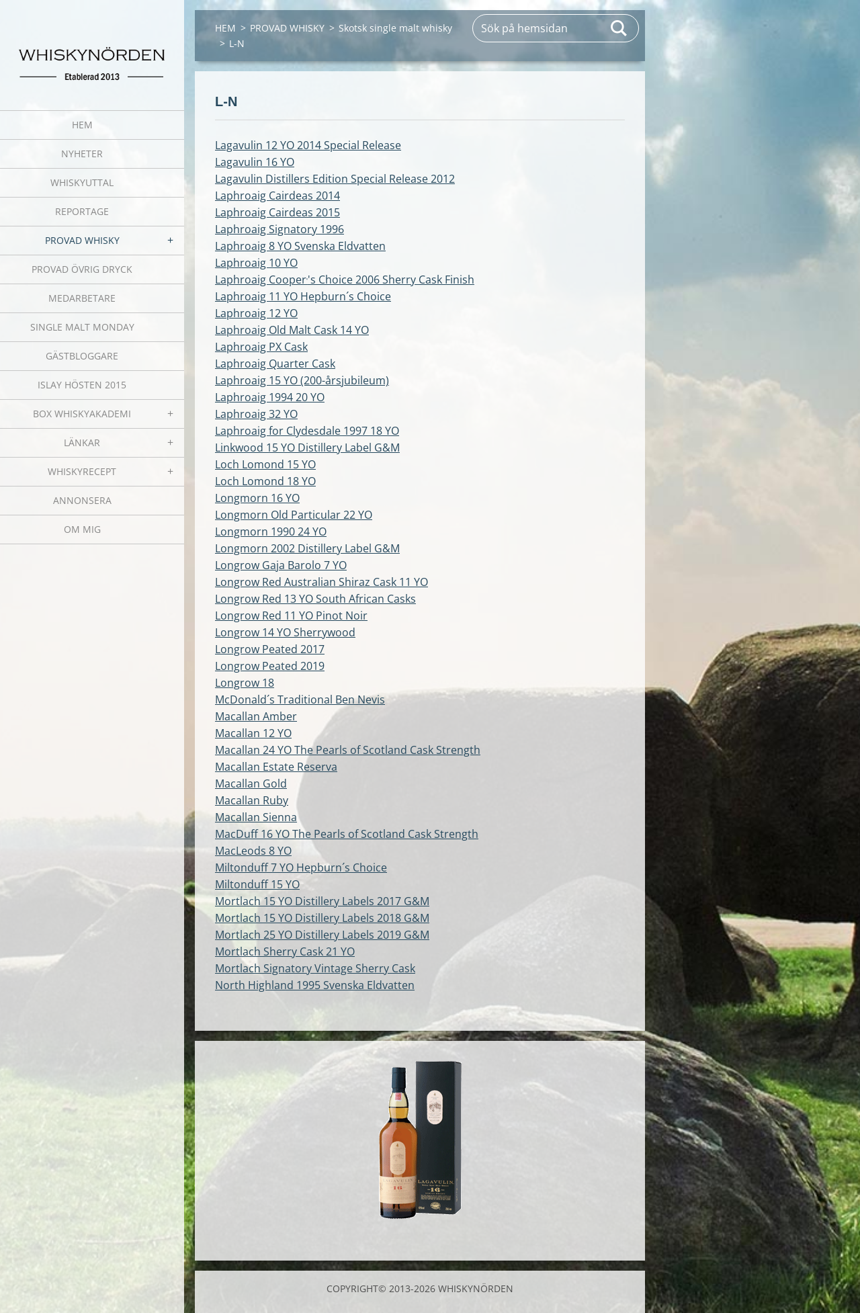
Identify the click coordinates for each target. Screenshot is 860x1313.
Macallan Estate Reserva (276, 766)
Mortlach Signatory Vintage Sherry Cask (315, 968)
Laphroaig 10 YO (256, 262)
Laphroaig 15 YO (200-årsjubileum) (302, 380)
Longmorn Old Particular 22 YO (293, 514)
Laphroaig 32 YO (256, 414)
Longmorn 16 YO (257, 498)
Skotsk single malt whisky (395, 28)
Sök (619, 28)
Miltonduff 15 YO (257, 884)
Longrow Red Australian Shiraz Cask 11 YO (321, 582)
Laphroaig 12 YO (256, 313)
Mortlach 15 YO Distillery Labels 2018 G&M (322, 917)
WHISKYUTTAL (82, 182)
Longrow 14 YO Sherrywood (285, 632)
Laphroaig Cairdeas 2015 (277, 212)
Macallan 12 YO (253, 733)
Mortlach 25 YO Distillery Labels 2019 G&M (322, 934)
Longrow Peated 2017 (270, 649)
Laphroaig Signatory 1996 (279, 229)
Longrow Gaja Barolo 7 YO (281, 565)
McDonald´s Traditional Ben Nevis (300, 699)
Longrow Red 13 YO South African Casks (315, 598)
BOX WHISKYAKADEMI (82, 413)
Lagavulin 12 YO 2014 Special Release (308, 145)
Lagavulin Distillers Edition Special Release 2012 (335, 178)
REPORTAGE (82, 211)
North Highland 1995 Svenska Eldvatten (315, 985)
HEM (82, 124)
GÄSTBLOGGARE (82, 355)
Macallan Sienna (256, 817)
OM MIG (82, 529)
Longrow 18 (244, 682)
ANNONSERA (82, 500)
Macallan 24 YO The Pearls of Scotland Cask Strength (347, 750)
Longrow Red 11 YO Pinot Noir (291, 615)
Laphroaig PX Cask (261, 346)
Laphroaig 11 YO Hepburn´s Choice (303, 296)
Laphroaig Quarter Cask (275, 363)
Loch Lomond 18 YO (265, 481)
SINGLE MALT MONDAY (82, 327)
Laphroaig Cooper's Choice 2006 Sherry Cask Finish (344, 279)
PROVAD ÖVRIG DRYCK (82, 269)
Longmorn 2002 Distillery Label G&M (307, 548)
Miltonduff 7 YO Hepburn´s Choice (301, 867)
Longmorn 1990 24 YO (271, 531)
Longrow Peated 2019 (270, 666)
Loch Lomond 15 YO (265, 464)
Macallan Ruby (251, 800)
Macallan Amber (256, 716)
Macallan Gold (251, 783)
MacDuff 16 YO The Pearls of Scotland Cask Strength (346, 834)
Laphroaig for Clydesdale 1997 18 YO (307, 430)
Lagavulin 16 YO (254, 162)
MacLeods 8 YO (253, 850)
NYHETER (82, 153)
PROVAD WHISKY (82, 240)
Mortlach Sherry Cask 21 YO (285, 951)
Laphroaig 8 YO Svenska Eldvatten (300, 246)
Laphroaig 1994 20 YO (270, 397)
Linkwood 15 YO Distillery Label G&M (307, 447)
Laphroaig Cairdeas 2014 (277, 195)
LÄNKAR (82, 442)
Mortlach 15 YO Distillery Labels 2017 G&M (322, 901)
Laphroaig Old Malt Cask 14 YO (292, 330)
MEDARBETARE (82, 298)
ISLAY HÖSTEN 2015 (82, 384)
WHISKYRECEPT (82, 471)
